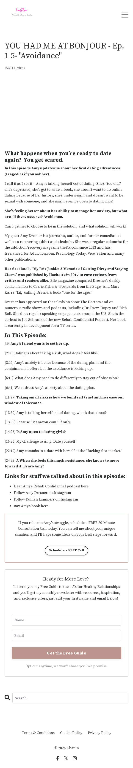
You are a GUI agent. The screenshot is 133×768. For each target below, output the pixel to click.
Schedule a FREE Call (66, 550)
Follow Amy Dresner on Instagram (42, 492)
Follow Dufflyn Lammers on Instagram (46, 499)
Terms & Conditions (38, 733)
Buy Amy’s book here (31, 506)
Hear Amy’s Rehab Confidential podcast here (51, 486)
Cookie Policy (71, 733)
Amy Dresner (31, 235)
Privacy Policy (99, 733)
